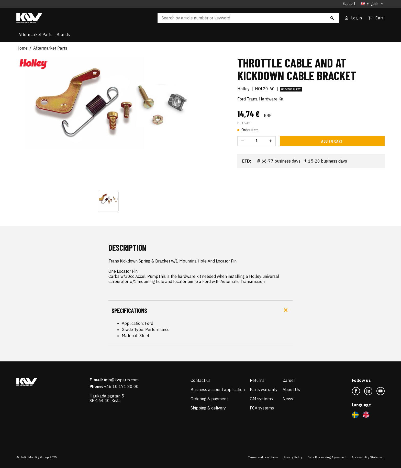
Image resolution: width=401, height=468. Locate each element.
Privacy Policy (293, 457)
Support (349, 4)
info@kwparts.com (121, 379)
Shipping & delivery (208, 407)
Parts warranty (263, 389)
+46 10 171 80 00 (121, 386)
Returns (257, 380)
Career (289, 380)
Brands (63, 34)
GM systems (261, 398)
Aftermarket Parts (35, 34)
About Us (291, 389)
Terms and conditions (263, 457)
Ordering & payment (209, 398)
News (288, 398)
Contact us (200, 380)
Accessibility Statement (368, 457)
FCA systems (262, 407)
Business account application (218, 389)
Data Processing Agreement (327, 457)
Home (22, 48)
